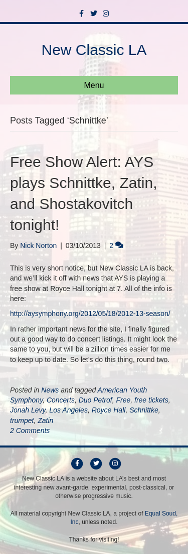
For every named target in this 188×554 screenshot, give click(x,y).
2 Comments (30, 430)
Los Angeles (68, 410)
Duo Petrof (95, 400)
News (50, 390)
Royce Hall (109, 410)
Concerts (61, 400)
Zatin (45, 420)
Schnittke (143, 410)
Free (123, 400)
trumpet (22, 420)
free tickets (151, 400)
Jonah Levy (28, 410)
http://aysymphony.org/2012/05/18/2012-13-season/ (90, 314)
